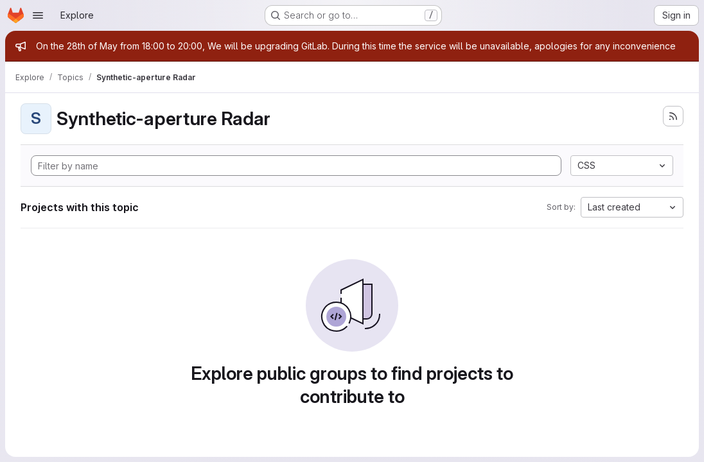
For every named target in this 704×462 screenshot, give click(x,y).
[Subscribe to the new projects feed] (673, 116)
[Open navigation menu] (38, 15)
